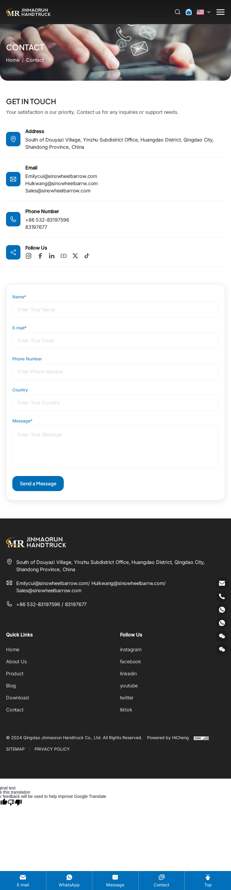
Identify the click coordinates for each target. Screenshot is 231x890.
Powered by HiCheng (168, 737)
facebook (130, 661)
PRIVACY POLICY (52, 749)
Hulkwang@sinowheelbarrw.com (61, 183)
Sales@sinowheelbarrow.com (58, 191)
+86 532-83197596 (47, 220)
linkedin (128, 674)
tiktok (126, 710)
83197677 (36, 227)
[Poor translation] (15, 802)
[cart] (188, 12)
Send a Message (38, 483)
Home (12, 649)
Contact (14, 710)
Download (17, 698)
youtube (129, 686)
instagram (131, 649)
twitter (127, 698)
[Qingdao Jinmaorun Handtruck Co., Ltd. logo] (28, 12)
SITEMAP (15, 749)
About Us (16, 661)
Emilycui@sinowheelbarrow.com (61, 176)
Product (14, 674)
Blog (11, 686)
